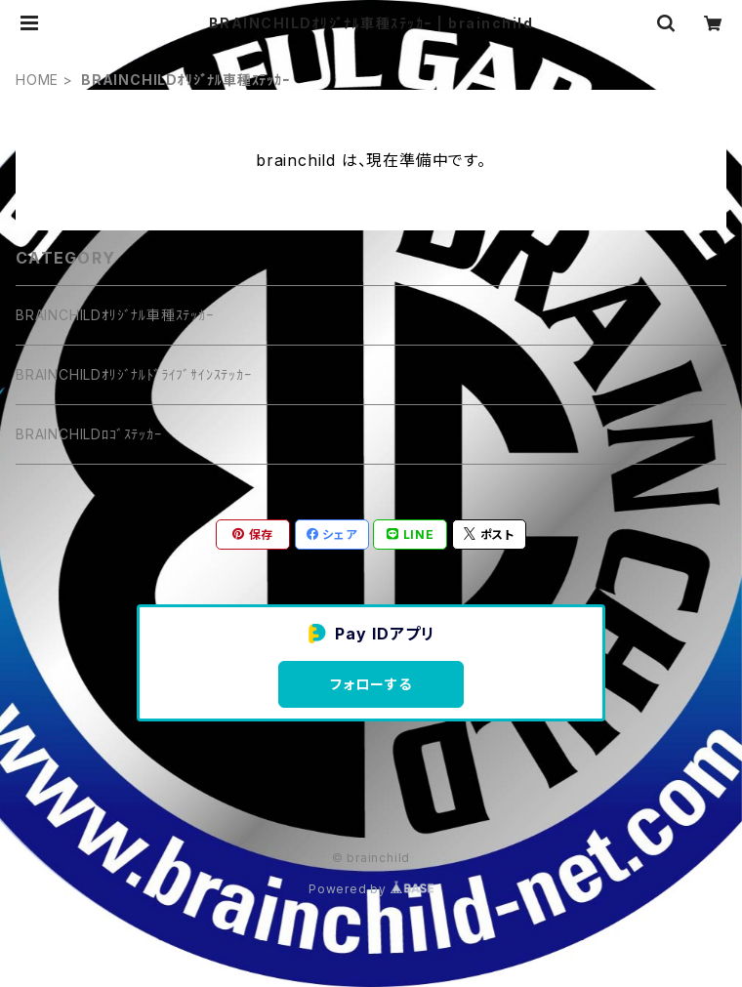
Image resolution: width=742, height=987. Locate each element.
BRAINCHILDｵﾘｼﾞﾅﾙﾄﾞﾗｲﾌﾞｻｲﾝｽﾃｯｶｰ (134, 374)
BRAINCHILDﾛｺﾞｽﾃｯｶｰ (89, 434)
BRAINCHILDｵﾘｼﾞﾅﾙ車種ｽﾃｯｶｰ (115, 315)
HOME (37, 79)
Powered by (371, 889)
